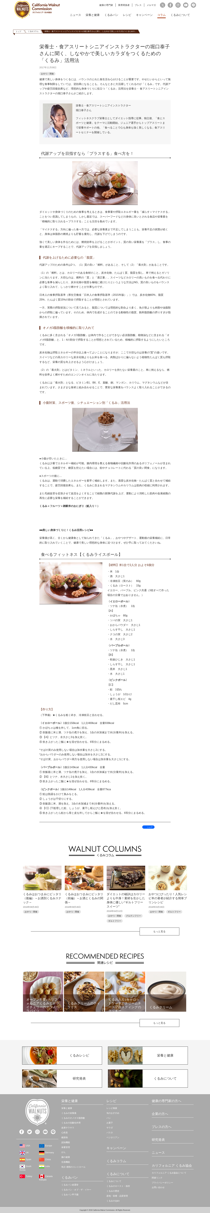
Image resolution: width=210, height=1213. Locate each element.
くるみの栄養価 (68, 1113)
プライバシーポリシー (162, 1182)
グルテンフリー (133, 916)
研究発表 (158, 1139)
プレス (138, 5)
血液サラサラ (67, 1127)
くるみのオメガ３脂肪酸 (73, 1118)
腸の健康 (65, 1157)
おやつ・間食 (47, 74)
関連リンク (157, 1178)
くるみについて (180, 15)
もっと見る (159, 931)
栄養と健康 (93, 15)
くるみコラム (33, 31)
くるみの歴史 (112, 1191)
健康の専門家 (106, 5)
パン (108, 1118)
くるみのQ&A (112, 1201)
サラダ (109, 1127)
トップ (18, 31)
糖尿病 (64, 1137)
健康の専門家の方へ (166, 1101)
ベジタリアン (112, 1137)
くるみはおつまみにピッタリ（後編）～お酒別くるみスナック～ (42, 898)
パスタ (109, 1132)
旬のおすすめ (112, 1113)
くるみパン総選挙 (69, 1185)
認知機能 (65, 1142)
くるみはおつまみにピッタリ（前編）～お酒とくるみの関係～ (84, 898)
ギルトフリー (114, 921)
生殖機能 (65, 1162)
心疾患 (64, 1132)
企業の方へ (160, 1114)
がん (63, 1152)
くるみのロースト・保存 (118, 1186)
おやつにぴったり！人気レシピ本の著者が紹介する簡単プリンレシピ (167, 898)
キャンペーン (144, 15)
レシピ (127, 15)
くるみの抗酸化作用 (71, 1123)
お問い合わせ (158, 1187)
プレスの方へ (161, 1127)
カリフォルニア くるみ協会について (169, 1173)
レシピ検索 (111, 1108)
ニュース (75, 15)
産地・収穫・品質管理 (117, 1196)
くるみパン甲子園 (69, 1194)
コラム (161, 15)
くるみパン (111, 15)
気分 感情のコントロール (73, 1167)
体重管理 (65, 1147)
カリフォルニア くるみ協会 (172, 1165)
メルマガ (151, 5)
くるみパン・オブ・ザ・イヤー (76, 1189)
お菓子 (109, 1123)
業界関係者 (124, 5)
